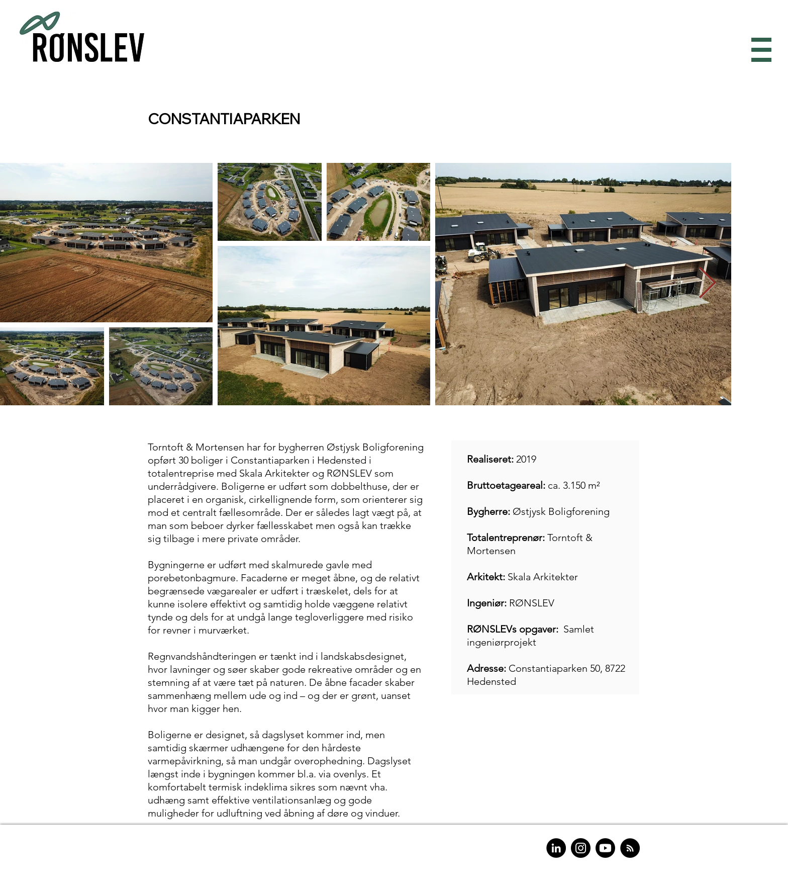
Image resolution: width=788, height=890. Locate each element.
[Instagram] (580, 848)
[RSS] (630, 848)
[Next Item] (707, 284)
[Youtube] (605, 848)
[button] (759, 50)
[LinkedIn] (556, 848)
